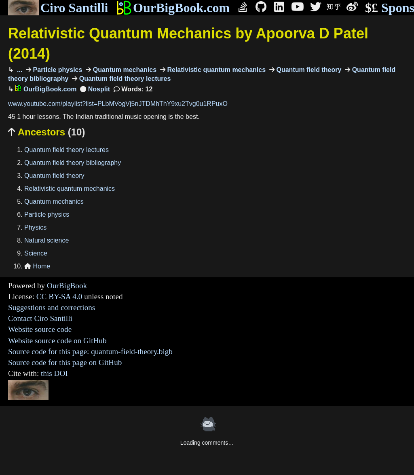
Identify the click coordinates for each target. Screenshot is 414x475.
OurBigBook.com (173, 7)
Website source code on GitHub (57, 340)
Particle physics (56, 69)
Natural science (46, 240)
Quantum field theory (308, 69)
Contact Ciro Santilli (40, 318)
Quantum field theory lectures (124, 78)
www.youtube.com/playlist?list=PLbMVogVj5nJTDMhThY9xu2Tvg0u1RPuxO (118, 103)
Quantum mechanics (123, 69)
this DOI (54, 373)
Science (35, 253)
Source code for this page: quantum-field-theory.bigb (90, 351)
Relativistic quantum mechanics (215, 69)
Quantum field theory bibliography (72, 162)
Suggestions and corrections (51, 307)
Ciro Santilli (58, 7)
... (18, 69)
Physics (35, 227)
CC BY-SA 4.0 (59, 296)
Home (37, 266)
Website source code (40, 329)
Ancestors (46, 132)
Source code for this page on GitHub (65, 362)
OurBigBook (67, 285)
